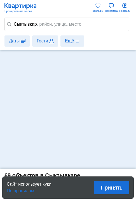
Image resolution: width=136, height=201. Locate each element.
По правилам (20, 189)
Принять (112, 188)
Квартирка (23, 8)
